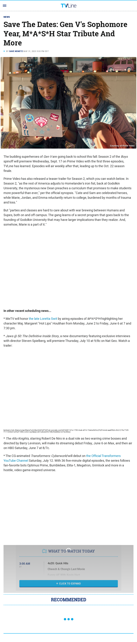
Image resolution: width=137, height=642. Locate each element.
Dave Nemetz (16, 51)
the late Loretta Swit (43, 318)
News (7, 17)
